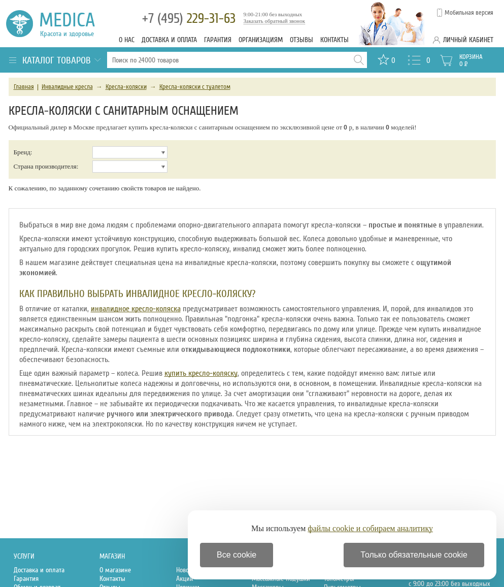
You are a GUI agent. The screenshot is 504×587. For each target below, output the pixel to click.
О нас (127, 40)
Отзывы (301, 40)
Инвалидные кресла (67, 87)
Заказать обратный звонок (275, 21)
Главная (24, 87)
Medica (73, 23)
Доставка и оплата (169, 40)
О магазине (115, 570)
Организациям (261, 40)
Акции (184, 578)
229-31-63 (189, 18)
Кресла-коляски (126, 87)
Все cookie (236, 554)
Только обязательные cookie (413, 554)
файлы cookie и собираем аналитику (370, 528)
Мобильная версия (469, 13)
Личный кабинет (468, 40)
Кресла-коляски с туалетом (194, 87)
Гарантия (217, 40)
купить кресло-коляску (201, 373)
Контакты (334, 40)
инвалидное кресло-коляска (136, 309)
